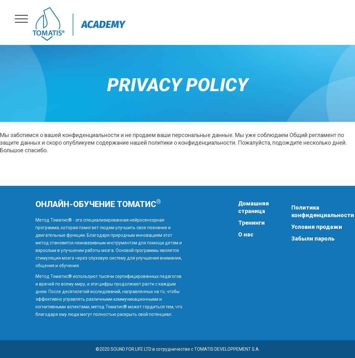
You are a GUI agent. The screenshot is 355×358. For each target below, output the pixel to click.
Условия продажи (316, 226)
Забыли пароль (312, 238)
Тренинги (251, 222)
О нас (245, 234)
